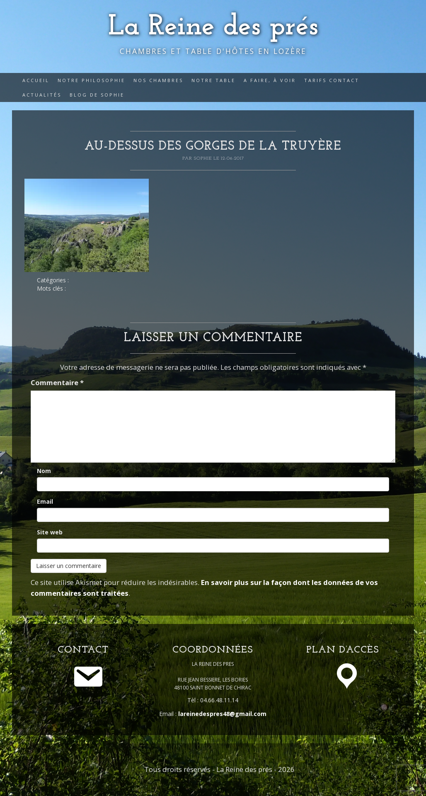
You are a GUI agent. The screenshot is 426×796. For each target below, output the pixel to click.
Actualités (41, 95)
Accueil (35, 80)
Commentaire (57, 382)
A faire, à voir (270, 80)
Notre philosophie (91, 80)
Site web (50, 532)
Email (45, 501)
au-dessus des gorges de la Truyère (213, 146)
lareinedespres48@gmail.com (222, 714)
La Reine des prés (213, 27)
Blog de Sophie (97, 95)
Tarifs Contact (331, 80)
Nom (44, 471)
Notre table (213, 80)
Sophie (203, 158)
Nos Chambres (158, 80)
